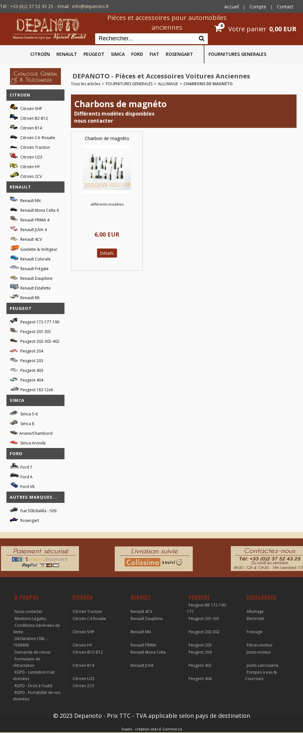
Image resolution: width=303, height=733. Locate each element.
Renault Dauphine (31, 277)
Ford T (21, 466)
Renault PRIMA (143, 645)
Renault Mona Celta (148, 652)
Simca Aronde (28, 442)
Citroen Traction (87, 611)
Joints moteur (259, 652)
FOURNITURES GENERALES (237, 54)
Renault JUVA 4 (28, 228)
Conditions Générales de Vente (36, 629)
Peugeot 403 (26, 369)
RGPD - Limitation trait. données (34, 675)
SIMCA (118, 54)
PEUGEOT (93, 54)
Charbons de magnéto (208, 84)
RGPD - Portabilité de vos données (36, 696)
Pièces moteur (260, 645)
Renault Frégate (29, 267)
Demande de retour (33, 652)
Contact (285, 7)
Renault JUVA (142, 665)
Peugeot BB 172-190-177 (207, 608)
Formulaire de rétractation (26, 662)
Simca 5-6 (24, 413)
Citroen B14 (83, 665)
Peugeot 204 (26, 350)
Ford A (21, 476)
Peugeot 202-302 (204, 632)
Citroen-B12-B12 (88, 652)
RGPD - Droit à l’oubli (34, 685)
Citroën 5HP (26, 107)
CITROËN (40, 54)
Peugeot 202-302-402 (34, 340)
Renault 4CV (26, 238)
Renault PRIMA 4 (29, 219)
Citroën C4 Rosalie (89, 618)
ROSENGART (179, 54)
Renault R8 (24, 296)
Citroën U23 (26, 156)
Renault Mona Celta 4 (34, 209)
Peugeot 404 (26, 379)
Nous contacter (29, 611)
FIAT (154, 54)
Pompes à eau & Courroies (261, 675)
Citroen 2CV (83, 685)
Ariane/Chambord (31, 432)
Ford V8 (22, 485)
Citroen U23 (83, 678)
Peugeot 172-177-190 (34, 321)
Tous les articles (85, 84)
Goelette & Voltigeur (33, 248)
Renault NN (25, 199)
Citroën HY (25, 165)
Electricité (255, 618)
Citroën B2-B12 (29, 117)
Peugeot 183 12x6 (31, 388)
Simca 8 (22, 422)
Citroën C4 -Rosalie (32, 136)
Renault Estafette (30, 287)
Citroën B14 (26, 127)
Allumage (255, 611)
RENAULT (66, 54)
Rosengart (24, 519)
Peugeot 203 (26, 359)
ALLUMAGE (168, 84)
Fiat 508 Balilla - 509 (33, 510)
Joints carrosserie (263, 665)
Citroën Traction (30, 146)
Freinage (254, 632)
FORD (137, 54)
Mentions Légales (30, 618)
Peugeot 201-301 (30, 330)
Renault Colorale (30, 258)
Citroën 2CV (26, 175)
